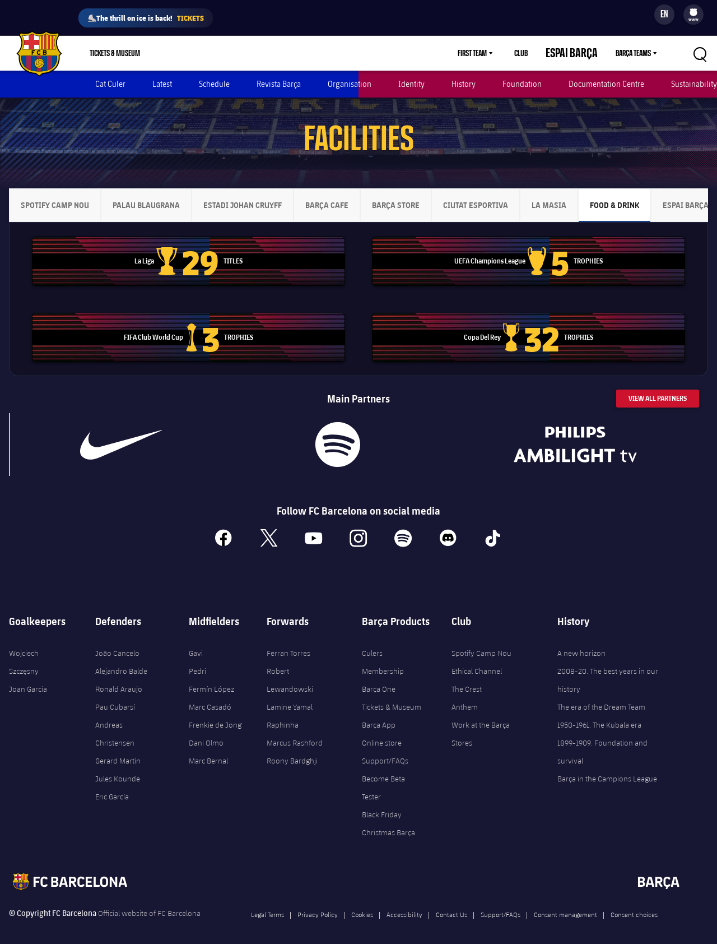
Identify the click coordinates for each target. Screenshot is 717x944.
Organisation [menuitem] (349, 84)
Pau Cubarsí (115, 696)
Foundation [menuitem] (522, 84)
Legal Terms (267, 904)
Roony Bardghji (292, 750)
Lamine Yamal (290, 696)
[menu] (693, 14)
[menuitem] (693, 12)
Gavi (196, 642)
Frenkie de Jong (215, 714)
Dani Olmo (206, 732)
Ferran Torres (288, 642)
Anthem (464, 696)
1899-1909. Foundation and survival (602, 741)
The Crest (466, 678)
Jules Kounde (117, 767)
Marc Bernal (208, 750)
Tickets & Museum (391, 696)
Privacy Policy (317, 904)
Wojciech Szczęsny (24, 651)
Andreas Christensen (114, 723)
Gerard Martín (118, 750)
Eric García (112, 785)
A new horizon (581, 642)
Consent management (565, 904)
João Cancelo (117, 642)
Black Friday (382, 803)
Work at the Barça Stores (480, 723)
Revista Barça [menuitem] (279, 84)
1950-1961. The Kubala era (599, 714)
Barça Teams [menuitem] (633, 53)
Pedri (197, 660)
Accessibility (404, 904)
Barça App (378, 714)
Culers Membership (383, 651)
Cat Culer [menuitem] (110, 84)
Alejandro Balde (121, 660)
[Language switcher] (664, 14)
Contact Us (451, 904)
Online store (382, 732)
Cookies (362, 904)
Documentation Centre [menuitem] (606, 84)
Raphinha (283, 714)
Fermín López (211, 678)
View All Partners (657, 387)
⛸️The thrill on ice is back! (145, 18)
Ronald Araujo (118, 678)
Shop (175, 53)
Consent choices (634, 904)
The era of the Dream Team (601, 696)
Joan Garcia (28, 678)
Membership (222, 53)
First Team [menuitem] (491, 53)
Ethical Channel (476, 660)
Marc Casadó (210, 696)
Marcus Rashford (295, 732)
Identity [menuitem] (411, 84)
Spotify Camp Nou (481, 642)
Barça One (378, 678)
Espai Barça (581, 53)
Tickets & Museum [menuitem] (115, 53)
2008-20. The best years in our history (607, 669)
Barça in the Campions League (607, 767)
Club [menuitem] (540, 53)
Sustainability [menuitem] (694, 84)
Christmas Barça (388, 821)
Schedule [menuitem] (214, 84)
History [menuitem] (463, 84)
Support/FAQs (385, 750)
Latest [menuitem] (162, 84)
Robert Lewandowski (290, 669)
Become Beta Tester (383, 776)
